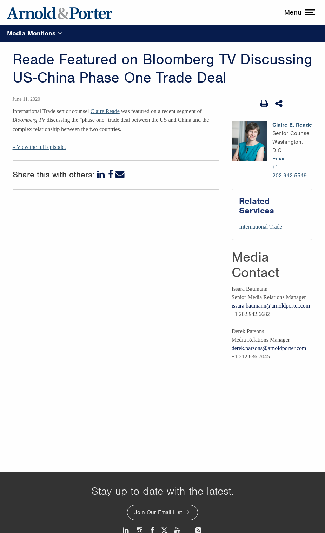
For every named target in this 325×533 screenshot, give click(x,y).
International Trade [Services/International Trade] (260, 227)
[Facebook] (110, 174)
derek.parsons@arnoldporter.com (269, 348)
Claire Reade (105, 111)
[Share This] (279, 104)
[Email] (120, 174)
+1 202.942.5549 (289, 171)
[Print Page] (264, 104)
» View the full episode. (39, 147)
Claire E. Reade (292, 125)
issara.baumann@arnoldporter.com (271, 306)
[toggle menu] (298, 12)
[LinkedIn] (101, 174)
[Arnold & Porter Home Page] (59, 12)
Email (279, 158)
